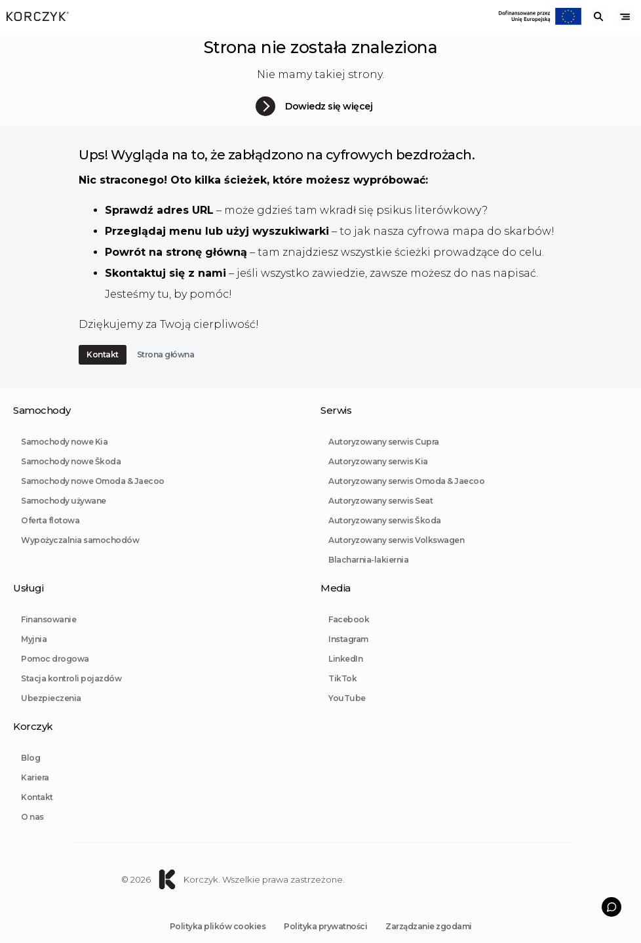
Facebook (348, 634)
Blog (30, 773)
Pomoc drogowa (55, 674)
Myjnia (34, 654)
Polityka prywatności (325, 926)
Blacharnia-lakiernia (368, 575)
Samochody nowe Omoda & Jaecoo (93, 496)
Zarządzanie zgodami (428, 926)
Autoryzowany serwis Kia (378, 476)
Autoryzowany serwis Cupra (383, 457)
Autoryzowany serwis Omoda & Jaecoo (406, 496)
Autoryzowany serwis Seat (380, 516)
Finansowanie (48, 634)
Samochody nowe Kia (64, 457)
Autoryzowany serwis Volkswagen (396, 555)
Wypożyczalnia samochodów (80, 555)
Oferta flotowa (50, 535)
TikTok (342, 693)
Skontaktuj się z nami (165, 273)
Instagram (348, 654)
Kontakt (103, 354)
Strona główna (166, 354)
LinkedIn (345, 674)
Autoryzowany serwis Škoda (384, 535)
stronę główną (206, 252)
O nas (32, 832)
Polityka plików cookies (218, 926)
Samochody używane (63, 516)
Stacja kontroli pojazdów (71, 693)
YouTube (347, 713)
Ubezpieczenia (51, 713)
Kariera (35, 792)
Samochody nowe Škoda (71, 476)
